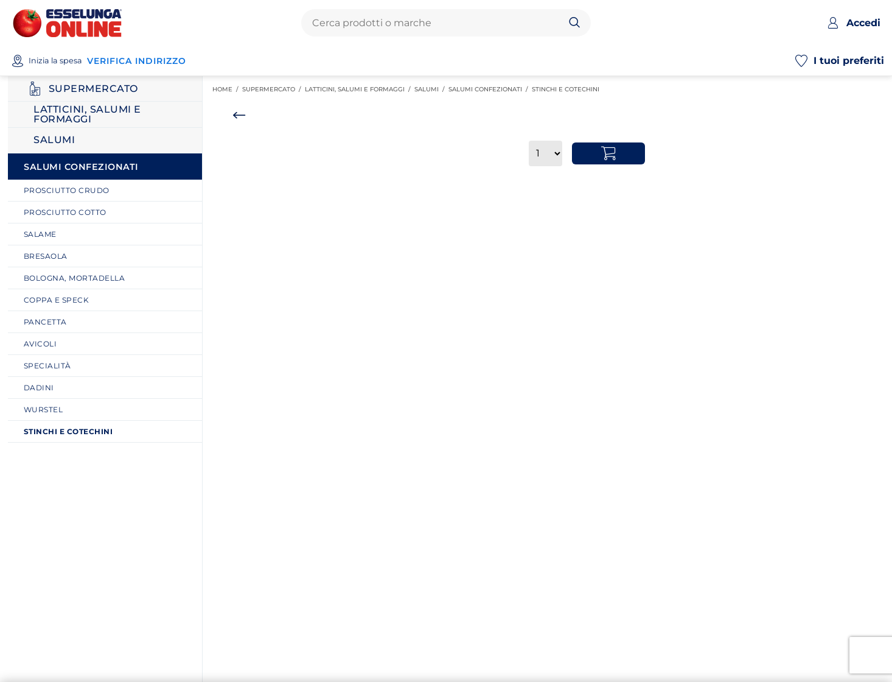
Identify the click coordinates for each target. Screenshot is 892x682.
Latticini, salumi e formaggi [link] (359, 89)
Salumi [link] (431, 89)
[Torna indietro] (239, 115)
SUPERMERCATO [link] (273, 89)
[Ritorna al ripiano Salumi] (105, 140)
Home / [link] (227, 89)
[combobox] (435, 23)
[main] (543, 379)
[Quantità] (545, 153)
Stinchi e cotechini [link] (567, 89)
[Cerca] (575, 23)
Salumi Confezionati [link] (490, 89)
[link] (109, 190)
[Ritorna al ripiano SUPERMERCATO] (105, 88)
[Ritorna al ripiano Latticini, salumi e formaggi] (105, 114)
